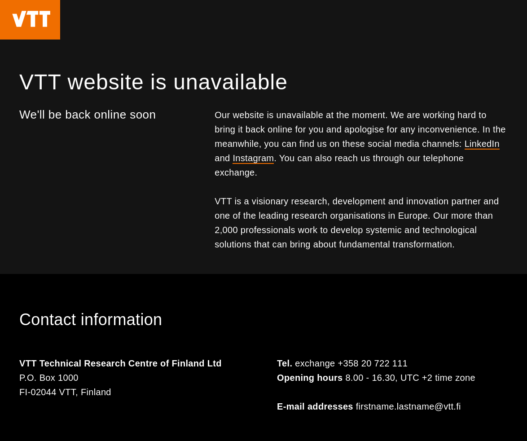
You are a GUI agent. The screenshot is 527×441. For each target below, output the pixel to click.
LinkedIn (482, 144)
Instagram (253, 158)
